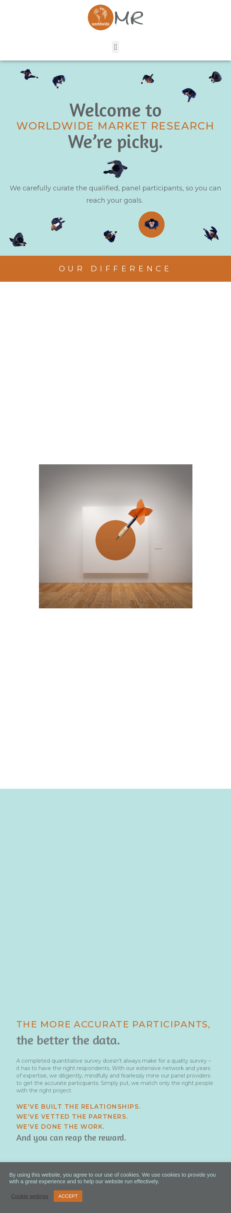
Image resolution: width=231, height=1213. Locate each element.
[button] (115, 47)
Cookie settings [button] (29, 1196)
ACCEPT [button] (68, 1196)
